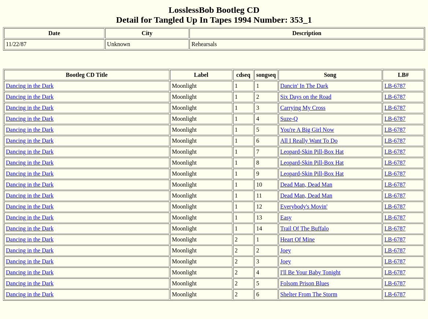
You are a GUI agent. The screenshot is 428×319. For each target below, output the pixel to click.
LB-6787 (395, 86)
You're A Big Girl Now (307, 130)
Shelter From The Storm (308, 294)
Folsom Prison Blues (304, 283)
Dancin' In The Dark (304, 86)
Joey (285, 250)
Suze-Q (289, 119)
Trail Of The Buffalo (304, 228)
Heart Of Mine (297, 239)
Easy (286, 217)
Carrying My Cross (303, 108)
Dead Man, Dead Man (306, 184)
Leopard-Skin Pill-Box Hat (312, 152)
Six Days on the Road (306, 97)
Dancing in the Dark (30, 86)
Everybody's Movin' (304, 206)
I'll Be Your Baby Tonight (310, 272)
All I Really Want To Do (309, 141)
